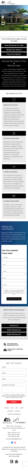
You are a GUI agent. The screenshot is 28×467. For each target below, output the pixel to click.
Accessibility (14, 451)
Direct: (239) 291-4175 (14, 432)
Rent (22, 408)
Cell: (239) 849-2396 (13, 436)
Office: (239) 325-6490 (14, 434)
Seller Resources (14, 330)
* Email (4, 271)
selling (20, 234)
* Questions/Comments (8, 385)
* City (3, 264)
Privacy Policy (22, 449)
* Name (4, 285)
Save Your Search (14, 54)
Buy (12, 408)
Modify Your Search (14, 50)
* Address (5, 257)
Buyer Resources (14, 334)
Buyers (3, 232)
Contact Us (14, 325)
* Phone (4, 373)
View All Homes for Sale (14, 45)
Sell (16, 408)
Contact (18, 411)
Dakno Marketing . (14, 456)
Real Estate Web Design (13, 454)
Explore (10, 411)
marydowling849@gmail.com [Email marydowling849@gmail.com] (14, 439)
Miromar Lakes (7, 12)
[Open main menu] (26, 2)
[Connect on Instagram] (15, 443)
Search (7, 408)
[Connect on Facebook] (12, 443)
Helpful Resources (14, 414)
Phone (4, 278)
